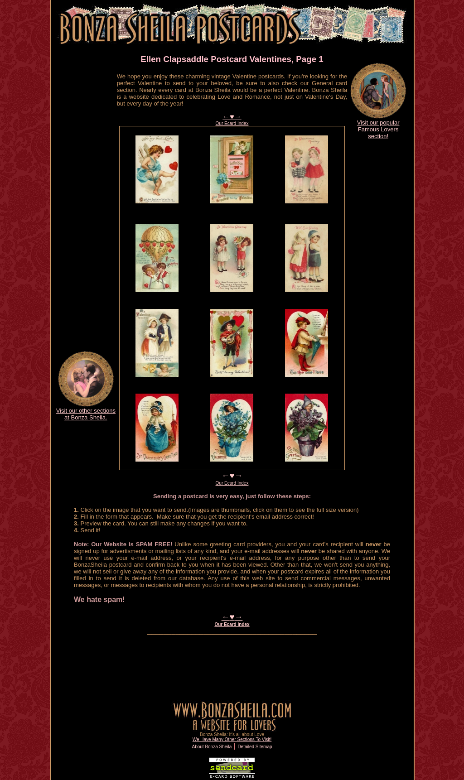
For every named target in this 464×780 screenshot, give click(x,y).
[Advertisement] (85, 206)
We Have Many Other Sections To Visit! (232, 739)
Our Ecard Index (232, 123)
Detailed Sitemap (254, 746)
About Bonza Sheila (212, 746)
